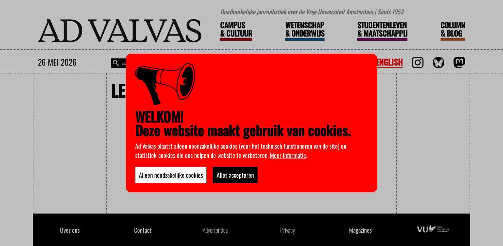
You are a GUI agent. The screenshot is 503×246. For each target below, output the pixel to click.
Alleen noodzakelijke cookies (171, 174)
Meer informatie (288, 155)
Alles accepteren (235, 174)
